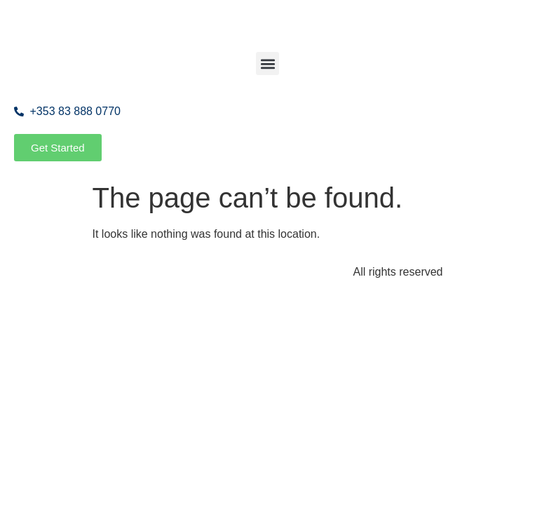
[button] (267, 63)
